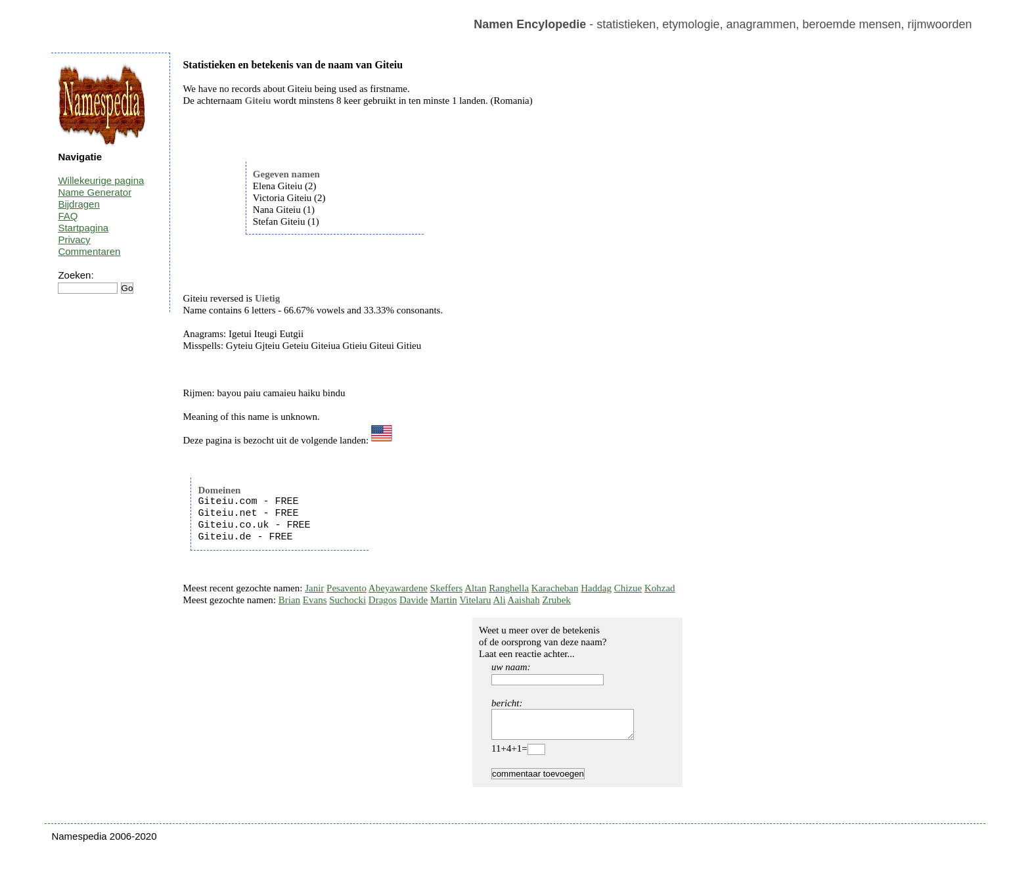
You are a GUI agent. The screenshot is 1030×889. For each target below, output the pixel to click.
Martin (443, 600)
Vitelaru (475, 600)
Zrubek (557, 600)
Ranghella (509, 588)
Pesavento (346, 588)
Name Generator (94, 192)
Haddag (596, 588)
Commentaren (89, 251)
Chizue (628, 588)
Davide (413, 600)
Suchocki (347, 600)
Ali (499, 600)
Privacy (74, 239)
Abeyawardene (398, 588)
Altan (475, 588)
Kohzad (659, 588)
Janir (314, 588)
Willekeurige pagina (101, 180)
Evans (315, 600)
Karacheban (555, 588)
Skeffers (446, 588)
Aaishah (524, 600)
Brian (289, 600)
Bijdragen (78, 204)
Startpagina (83, 227)
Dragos (383, 600)
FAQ (68, 215)
